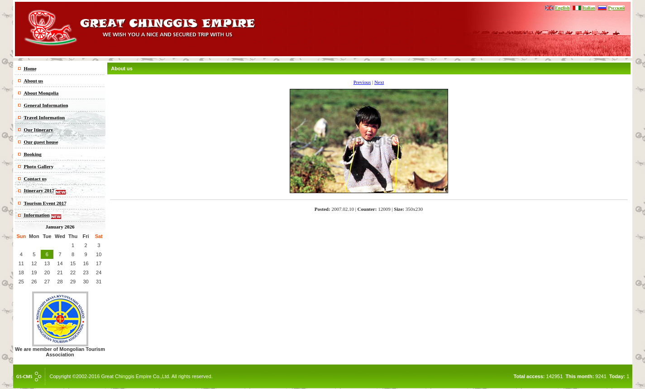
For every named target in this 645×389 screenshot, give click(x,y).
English (562, 7)
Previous (362, 82)
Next (379, 82)
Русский (616, 7)
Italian (589, 7)
